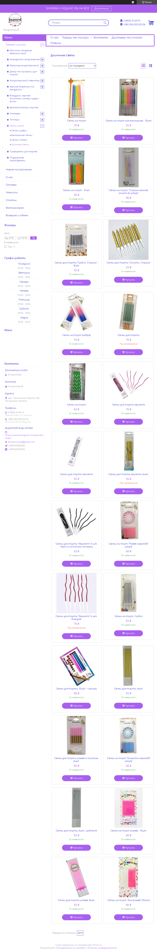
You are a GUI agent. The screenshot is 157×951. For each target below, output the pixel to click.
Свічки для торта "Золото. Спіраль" (128, 263)
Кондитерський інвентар (25, 80)
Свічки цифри (19, 130)
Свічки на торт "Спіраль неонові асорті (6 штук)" (128, 191)
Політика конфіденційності (102, 948)
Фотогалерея (15, 208)
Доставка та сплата (127, 37)
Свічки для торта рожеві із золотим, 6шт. (76, 759)
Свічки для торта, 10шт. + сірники (76, 689)
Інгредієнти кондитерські (25, 59)
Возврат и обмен (17, 215)
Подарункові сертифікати (17, 159)
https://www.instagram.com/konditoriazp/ (24, 436)
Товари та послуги (75, 37)
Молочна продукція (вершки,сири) (21, 51)
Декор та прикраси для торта (23, 73)
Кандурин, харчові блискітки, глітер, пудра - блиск (25, 99)
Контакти (100, 37)
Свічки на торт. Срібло (128, 616)
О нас (54, 37)
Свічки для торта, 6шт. (128, 689)
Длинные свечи (20, 144)
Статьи (11, 200)
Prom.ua (97, 945)
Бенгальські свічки (21, 135)
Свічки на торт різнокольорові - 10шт (129, 121)
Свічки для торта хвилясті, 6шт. (128, 474)
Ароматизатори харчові (24, 107)
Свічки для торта (128, 335)
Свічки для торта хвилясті (128, 405)
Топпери (15, 120)
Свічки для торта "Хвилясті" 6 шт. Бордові (76, 617)
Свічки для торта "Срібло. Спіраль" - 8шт (76, 264)
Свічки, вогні (17, 126)
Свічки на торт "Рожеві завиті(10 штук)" (128, 545)
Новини (55, 43)
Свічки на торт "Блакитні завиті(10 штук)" (128, 759)
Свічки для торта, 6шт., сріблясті (76, 831)
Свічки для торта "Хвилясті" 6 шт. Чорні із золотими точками (76, 545)
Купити (78, 138)
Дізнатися (101, 8)
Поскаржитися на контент (71, 948)
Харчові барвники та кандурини (22, 88)
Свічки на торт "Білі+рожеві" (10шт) (128, 900)
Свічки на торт (76, 121)
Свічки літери (19, 140)
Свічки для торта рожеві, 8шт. (76, 900)
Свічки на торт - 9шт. (76, 190)
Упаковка (15, 114)
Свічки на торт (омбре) (76, 335)
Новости (12, 192)
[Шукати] (105, 23)
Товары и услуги (16, 44)
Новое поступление (19, 169)
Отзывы (11, 185)
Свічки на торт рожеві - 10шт (128, 831)
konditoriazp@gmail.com (21, 442)
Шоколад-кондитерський (24, 65)
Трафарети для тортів (23, 151)
